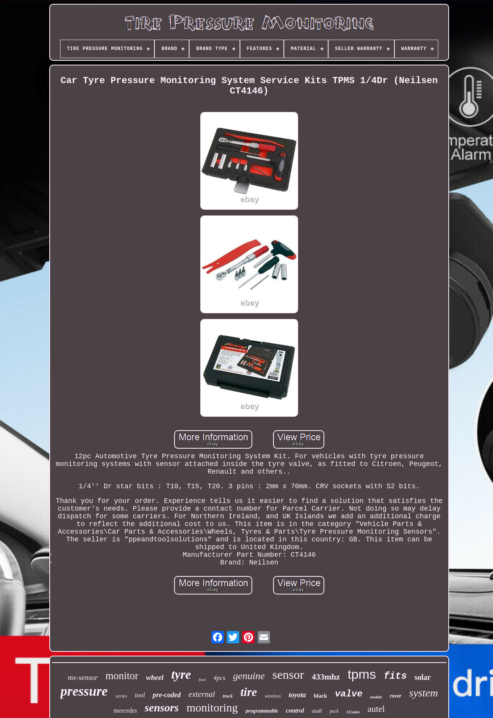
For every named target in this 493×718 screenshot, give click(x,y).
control (295, 710)
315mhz (353, 712)
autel (376, 709)
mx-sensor (83, 677)
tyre (181, 674)
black (320, 696)
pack (334, 711)
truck (228, 696)
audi (317, 711)
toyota (297, 695)
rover (395, 696)
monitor (122, 675)
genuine (249, 675)
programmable (262, 711)
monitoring (212, 707)
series (121, 696)
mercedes (125, 710)
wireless (273, 696)
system (423, 693)
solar (422, 677)
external (201, 694)
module (376, 697)
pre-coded (167, 695)
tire (248, 692)
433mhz (326, 676)
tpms (361, 674)
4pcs (219, 677)
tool (140, 695)
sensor (288, 674)
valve (348, 694)
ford (202, 679)
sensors (162, 707)
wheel (154, 677)
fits (395, 676)
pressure (84, 691)
